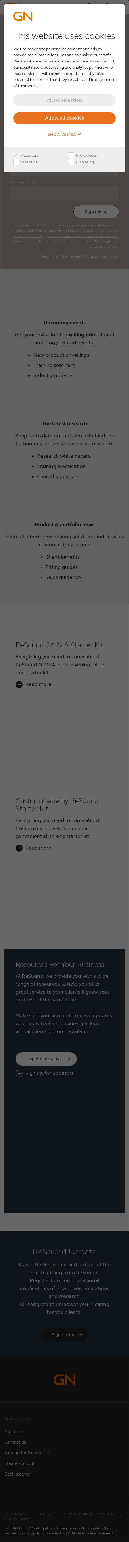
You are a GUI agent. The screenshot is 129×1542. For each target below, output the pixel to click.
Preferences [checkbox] (83, 155)
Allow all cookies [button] (64, 118)
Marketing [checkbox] (81, 162)
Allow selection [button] (64, 100)
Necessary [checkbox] (26, 155)
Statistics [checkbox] (25, 162)
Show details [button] (64, 134)
